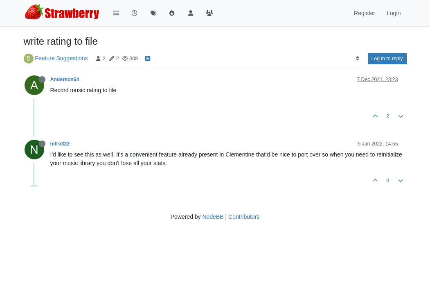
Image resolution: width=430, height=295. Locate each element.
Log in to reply (387, 58)
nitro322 (60, 144)
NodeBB (212, 216)
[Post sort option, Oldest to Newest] (357, 58)
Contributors (243, 216)
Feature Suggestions (61, 58)
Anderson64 (64, 79)
